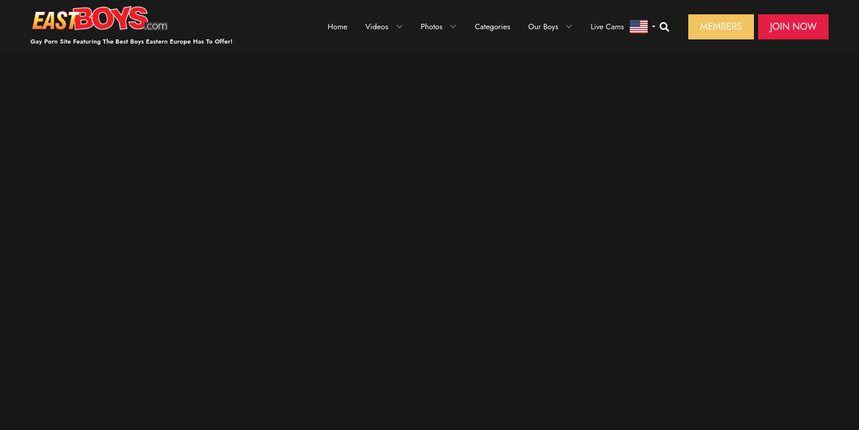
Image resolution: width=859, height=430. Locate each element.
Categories (492, 26)
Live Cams (607, 26)
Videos (376, 26)
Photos (432, 26)
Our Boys (543, 26)
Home (337, 26)
